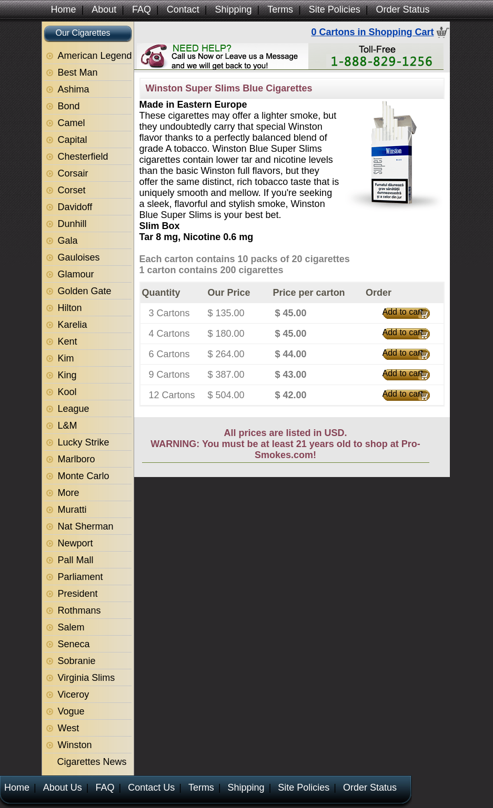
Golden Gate (85, 291)
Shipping (233, 9)
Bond (69, 106)
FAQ (141, 9)
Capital (72, 139)
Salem (71, 627)
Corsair (73, 173)
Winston (75, 745)
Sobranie (77, 661)
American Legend (95, 55)
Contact (183, 9)
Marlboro (76, 459)
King (67, 375)
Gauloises (79, 257)
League (73, 408)
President (78, 593)
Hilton (70, 308)
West (68, 728)
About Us (62, 787)
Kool (67, 392)
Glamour (76, 274)
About (104, 9)
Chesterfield (83, 156)
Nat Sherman (86, 526)
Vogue (71, 711)
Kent (67, 341)
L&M (67, 425)
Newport (75, 543)
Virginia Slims (86, 677)
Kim (66, 358)
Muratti (72, 509)
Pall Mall (76, 560)
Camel (71, 123)
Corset (72, 190)
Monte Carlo (83, 476)
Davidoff (75, 207)
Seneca (74, 644)
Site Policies (334, 9)
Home (63, 9)
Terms (280, 9)
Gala (68, 240)
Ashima (73, 89)
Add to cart (403, 311)
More (68, 493)
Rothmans (79, 610)
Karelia (72, 324)
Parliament (80, 577)
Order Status (403, 9)
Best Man (78, 72)
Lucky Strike (83, 442)
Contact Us (151, 787)
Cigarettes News (92, 762)
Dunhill (72, 224)
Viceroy (73, 694)
